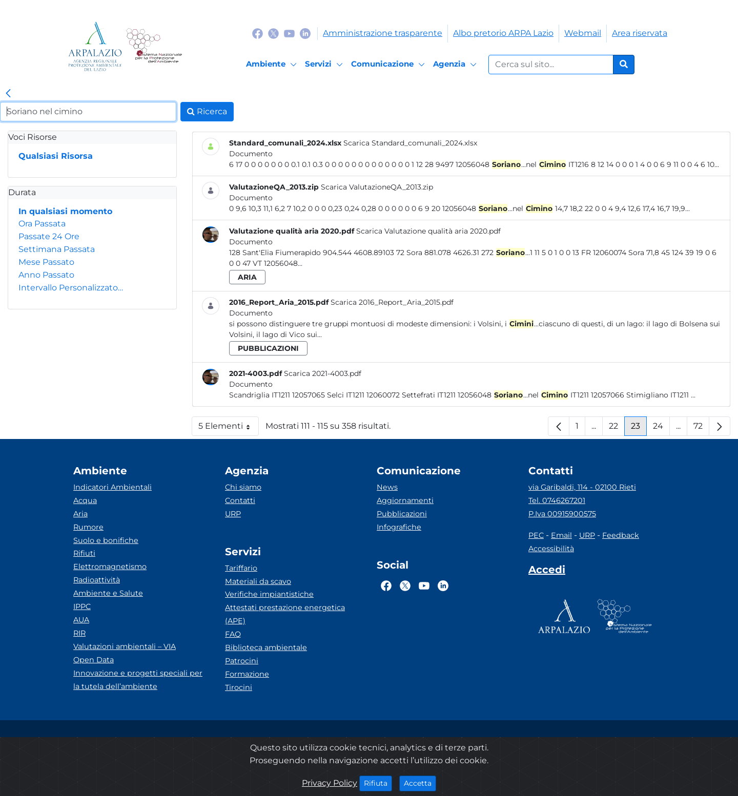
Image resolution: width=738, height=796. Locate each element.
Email (561, 535)
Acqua (85, 500)
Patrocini (241, 660)
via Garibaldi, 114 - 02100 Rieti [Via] (582, 487)
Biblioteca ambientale (266, 647)
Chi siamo (243, 487)
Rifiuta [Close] (378, 783)
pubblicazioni (268, 348)
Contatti (240, 500)
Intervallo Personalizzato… (70, 287)
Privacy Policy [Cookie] (329, 783)
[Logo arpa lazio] (95, 46)
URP (233, 513)
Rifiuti (84, 553)
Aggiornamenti (405, 500)
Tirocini (238, 687)
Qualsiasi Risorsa (55, 156)
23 (639, 428)
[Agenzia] (456, 64)
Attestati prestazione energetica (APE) (285, 614)
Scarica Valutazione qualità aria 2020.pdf (428, 231)
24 (661, 428)
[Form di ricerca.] (550, 64)
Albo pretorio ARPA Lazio (503, 33)
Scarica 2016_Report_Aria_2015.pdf (392, 302)
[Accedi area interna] (546, 571)
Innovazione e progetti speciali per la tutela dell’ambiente (137, 679)
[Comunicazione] (389, 64)
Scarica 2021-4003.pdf (322, 373)
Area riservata (639, 33)
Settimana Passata (56, 249)
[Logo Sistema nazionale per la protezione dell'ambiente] (154, 46)
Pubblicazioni (402, 513)
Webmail (582, 33)
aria (247, 277)
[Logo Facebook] (257, 33)
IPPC (82, 606)
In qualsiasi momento (65, 211)
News (387, 487)
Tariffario (241, 568)
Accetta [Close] (420, 783)
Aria (80, 513)
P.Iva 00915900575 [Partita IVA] (562, 513)
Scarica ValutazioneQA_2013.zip (377, 187)
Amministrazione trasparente (382, 33)
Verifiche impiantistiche (269, 594)
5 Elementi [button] (228, 428)
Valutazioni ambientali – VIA (124, 646)
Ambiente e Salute (108, 593)
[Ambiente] (272, 64)
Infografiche (399, 527)
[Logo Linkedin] (305, 33)
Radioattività (96, 579)
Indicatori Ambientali (112, 487)
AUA (81, 619)
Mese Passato (46, 262)
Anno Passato (46, 275)
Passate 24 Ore (48, 236)
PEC (536, 535)
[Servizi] (325, 64)
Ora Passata (42, 223)
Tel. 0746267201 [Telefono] (556, 500)
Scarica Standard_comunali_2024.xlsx (410, 143)
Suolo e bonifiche (105, 540)
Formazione (247, 674)
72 (701, 428)
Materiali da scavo (258, 581)
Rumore (88, 527)
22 (617, 428)
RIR (79, 633)
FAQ (233, 634)
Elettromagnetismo (110, 566)
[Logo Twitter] (273, 33)
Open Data (93, 659)
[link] (8, 94)
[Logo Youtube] (289, 33)
